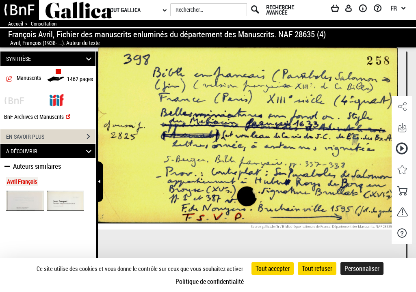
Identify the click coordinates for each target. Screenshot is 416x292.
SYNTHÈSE (50, 59)
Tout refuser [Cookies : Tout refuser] (317, 268)
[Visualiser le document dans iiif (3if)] (56, 99)
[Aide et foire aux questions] (380, 10)
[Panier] (339, 10)
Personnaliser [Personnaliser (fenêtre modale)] (361, 268)
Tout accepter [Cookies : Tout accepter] (273, 268)
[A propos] (365, 10)
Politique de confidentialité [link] (210, 281)
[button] (402, 106)
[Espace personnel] (352, 10)
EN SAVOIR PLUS (50, 136)
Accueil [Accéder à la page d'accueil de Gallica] (15, 23)
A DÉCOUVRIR (50, 151)
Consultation (43, 23)
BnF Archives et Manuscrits (37, 116)
